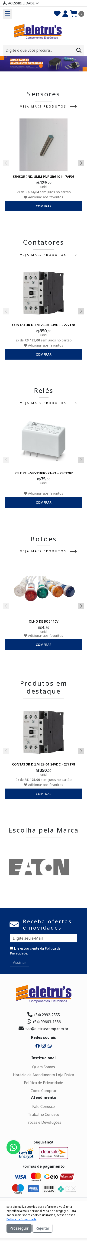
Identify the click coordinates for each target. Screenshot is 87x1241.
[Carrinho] (77, 13)
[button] (41, 66)
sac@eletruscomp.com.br (43, 1029)
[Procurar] (78, 50)
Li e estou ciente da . (35, 950)
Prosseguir (19, 1228)
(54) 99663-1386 (43, 1022)
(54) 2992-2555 (43, 1015)
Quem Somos (43, 1066)
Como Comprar (44, 1090)
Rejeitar (42, 1228)
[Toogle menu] (7, 14)
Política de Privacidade (43, 1082)
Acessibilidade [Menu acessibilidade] (21, 3)
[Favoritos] (57, 13)
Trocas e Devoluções (43, 1122)
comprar (44, 206)
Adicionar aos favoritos (43, 197)
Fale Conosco (43, 1106)
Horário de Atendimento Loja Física (43, 1074)
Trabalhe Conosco (43, 1114)
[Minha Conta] (65, 13)
